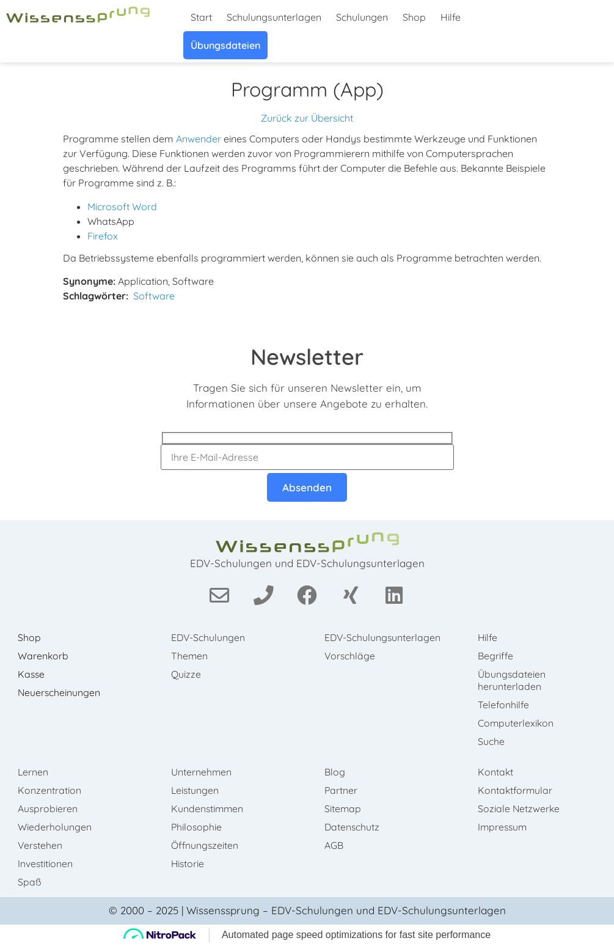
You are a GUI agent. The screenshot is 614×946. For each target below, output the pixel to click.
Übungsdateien (225, 45)
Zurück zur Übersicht (307, 118)
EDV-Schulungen (209, 637)
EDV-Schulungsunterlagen (373, 643)
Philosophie (198, 827)
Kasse (32, 674)
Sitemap (344, 808)
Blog (336, 772)
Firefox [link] (102, 236)
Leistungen (196, 790)
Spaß (30, 882)
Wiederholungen (55, 827)
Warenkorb (44, 656)
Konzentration (50, 790)
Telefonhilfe (504, 704)
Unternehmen (202, 772)
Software (154, 296)
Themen (190, 656)
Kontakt (497, 772)
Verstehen (41, 845)
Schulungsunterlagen (274, 17)
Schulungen (362, 17)
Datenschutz (354, 827)
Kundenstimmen (209, 808)
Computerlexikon (517, 723)
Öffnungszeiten (206, 845)
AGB (335, 845)
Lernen (33, 772)
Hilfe (450, 17)
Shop (414, 17)
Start (201, 17)
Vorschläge (352, 668)
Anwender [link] (198, 139)
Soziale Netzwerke (520, 808)
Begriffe (497, 656)
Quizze (187, 674)
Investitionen (46, 863)
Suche (492, 741)
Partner (342, 790)
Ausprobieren (48, 808)
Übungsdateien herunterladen (513, 680)
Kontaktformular (517, 790)
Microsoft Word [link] (122, 206)
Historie (189, 863)
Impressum (504, 827)
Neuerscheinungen (60, 692)
